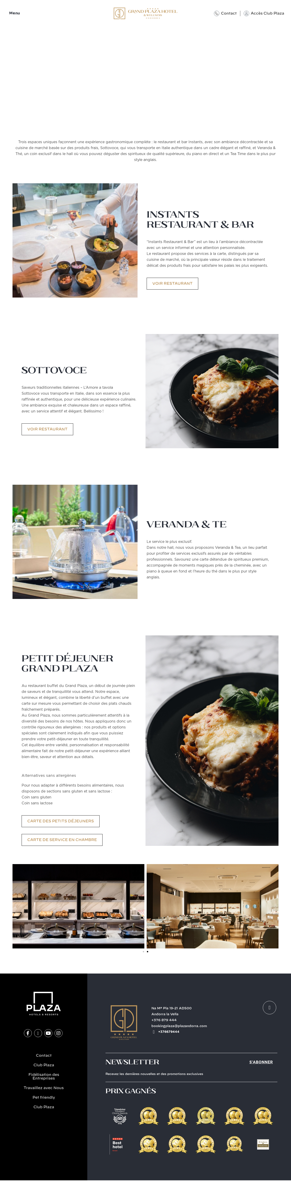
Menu (14, 13)
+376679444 (168, 1031)
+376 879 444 (164, 1020)
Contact (229, 13)
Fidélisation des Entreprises (43, 1076)
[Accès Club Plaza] (246, 13)
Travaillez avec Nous (44, 1088)
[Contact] (216, 13)
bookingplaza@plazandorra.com (179, 1026)
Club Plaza (43, 1065)
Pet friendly (44, 1097)
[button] (15, 906)
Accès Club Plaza (267, 13)
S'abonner (261, 1062)
